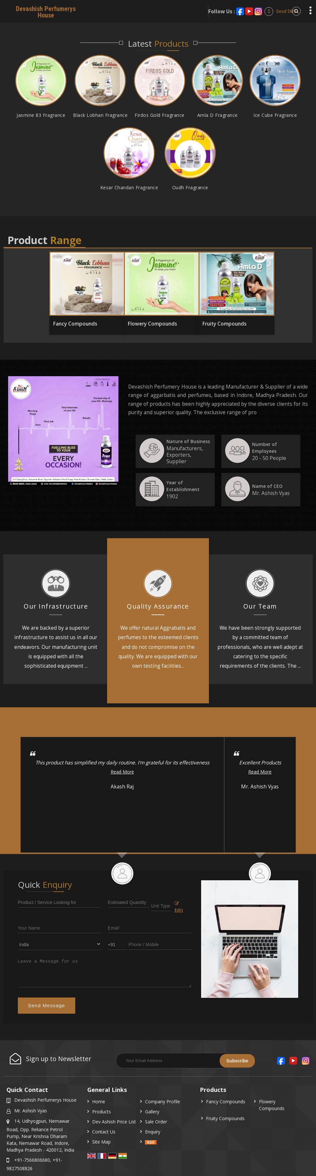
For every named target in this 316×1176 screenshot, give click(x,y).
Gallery (152, 1111)
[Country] (59, 944)
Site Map (101, 1142)
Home (98, 1101)
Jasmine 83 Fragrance (41, 115)
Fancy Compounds (75, 323)
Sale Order (156, 1122)
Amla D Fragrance (217, 115)
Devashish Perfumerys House (46, 12)
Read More (122, 772)
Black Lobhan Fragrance (100, 115)
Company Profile (162, 1101)
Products (101, 1111)
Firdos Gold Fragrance (160, 115)
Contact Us (103, 1132)
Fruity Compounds (224, 323)
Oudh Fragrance (190, 187)
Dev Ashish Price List (114, 1122)
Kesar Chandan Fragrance (129, 187)
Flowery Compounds (152, 323)
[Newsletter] (186, 1060)
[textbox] (161, 905)
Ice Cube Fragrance (275, 115)
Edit (179, 907)
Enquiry (152, 1132)
